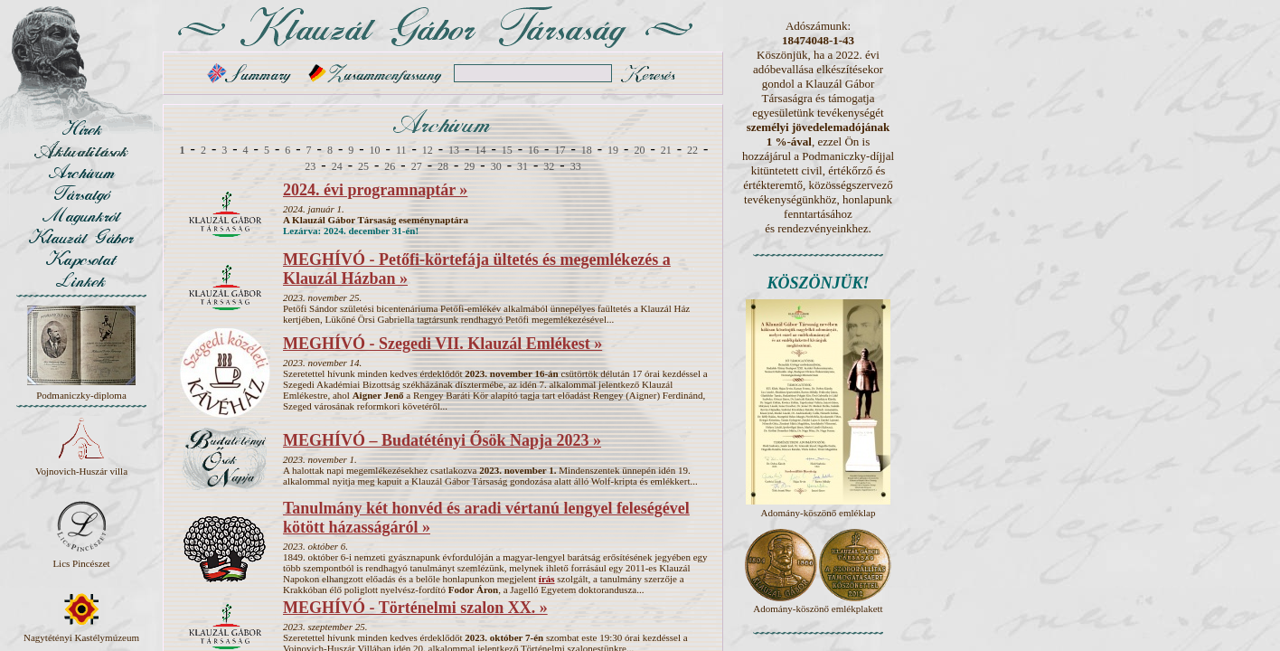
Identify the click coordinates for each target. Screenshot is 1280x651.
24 (337, 166)
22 (692, 150)
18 (586, 150)
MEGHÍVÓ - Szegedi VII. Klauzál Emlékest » (442, 344)
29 (469, 166)
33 (575, 166)
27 (416, 166)
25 (363, 166)
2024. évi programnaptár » (375, 190)
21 (666, 150)
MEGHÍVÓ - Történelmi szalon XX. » (415, 608)
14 (480, 150)
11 (401, 150)
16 (533, 150)
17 (559, 150)
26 (389, 166)
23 (310, 166)
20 (639, 150)
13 (453, 150)
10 (375, 150)
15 (507, 150)
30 (496, 166)
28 (443, 166)
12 (427, 150)
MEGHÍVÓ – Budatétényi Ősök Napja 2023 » (442, 440)
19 (612, 150)
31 (522, 166)
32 (548, 166)
